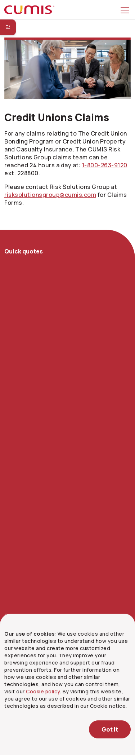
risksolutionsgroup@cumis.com (50, 195)
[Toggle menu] (126, 10)
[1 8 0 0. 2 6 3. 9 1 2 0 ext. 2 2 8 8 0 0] (104, 165)
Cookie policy (43, 691)
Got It (110, 729)
